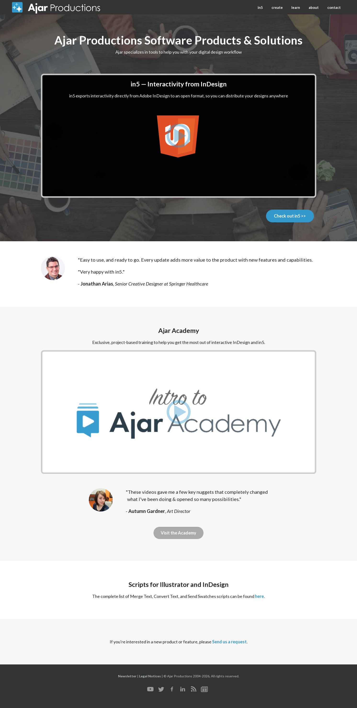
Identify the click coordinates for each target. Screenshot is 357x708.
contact (334, 7)
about (314, 7)
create (277, 7)
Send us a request (229, 641)
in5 (260, 7)
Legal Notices (150, 676)
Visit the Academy (178, 532)
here (259, 596)
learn (295, 7)
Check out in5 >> (290, 216)
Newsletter (127, 676)
